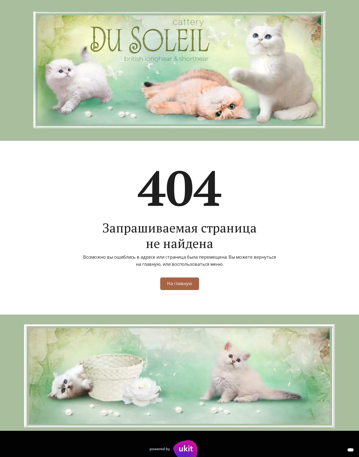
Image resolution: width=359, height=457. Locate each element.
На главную (179, 283)
